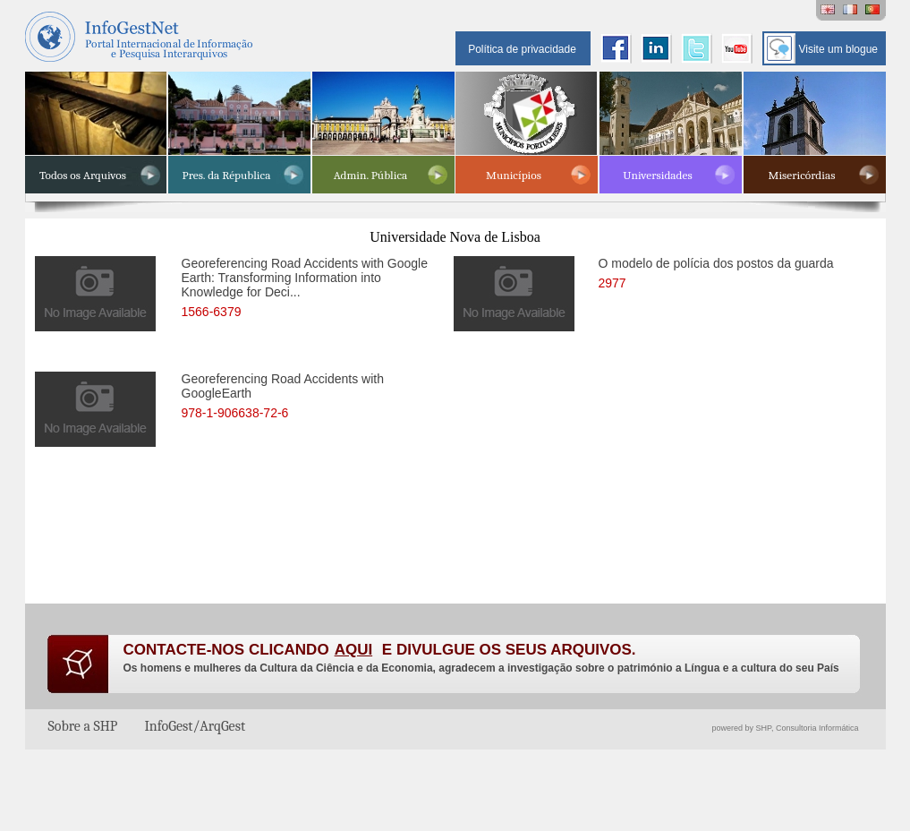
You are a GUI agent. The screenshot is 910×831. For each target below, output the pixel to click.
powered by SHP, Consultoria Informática (785, 728)
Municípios (513, 175)
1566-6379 (212, 311)
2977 (612, 283)
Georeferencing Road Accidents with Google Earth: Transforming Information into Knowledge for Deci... (305, 278)
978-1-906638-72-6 (235, 413)
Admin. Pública (371, 175)
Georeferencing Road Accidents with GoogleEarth (283, 394)
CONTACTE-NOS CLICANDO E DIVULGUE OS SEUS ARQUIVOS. (379, 649)
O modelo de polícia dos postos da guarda (716, 274)
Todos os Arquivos (82, 175)
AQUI (354, 649)
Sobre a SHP (83, 726)
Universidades (657, 175)
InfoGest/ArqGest (194, 726)
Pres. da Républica (227, 175)
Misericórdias (802, 175)
